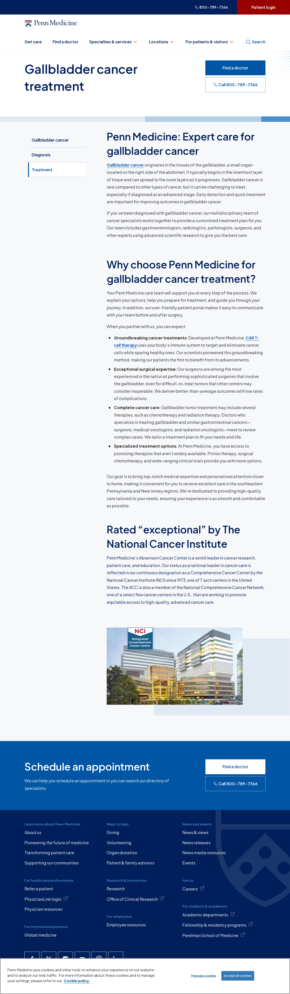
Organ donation (122, 852)
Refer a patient (38, 888)
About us (32, 832)
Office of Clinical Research (135, 899)
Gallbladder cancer (50, 139)
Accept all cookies (237, 975)
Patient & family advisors (130, 862)
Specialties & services (113, 41)
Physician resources (43, 909)
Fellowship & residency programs (217, 925)
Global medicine (40, 935)
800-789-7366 (211, 7)
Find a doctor (65, 41)
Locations (162, 41)
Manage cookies (203, 975)
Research (116, 888)
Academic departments (208, 914)
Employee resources (126, 924)
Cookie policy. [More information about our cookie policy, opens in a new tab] (77, 980)
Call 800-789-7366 (235, 84)
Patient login (263, 7)
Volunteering (119, 842)
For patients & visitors (210, 41)
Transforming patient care (49, 852)
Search (256, 41)
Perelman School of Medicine (213, 935)
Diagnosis (41, 154)
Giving (113, 832)
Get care (33, 41)
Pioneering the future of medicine (56, 842)
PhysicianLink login (46, 899)
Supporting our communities (51, 862)
